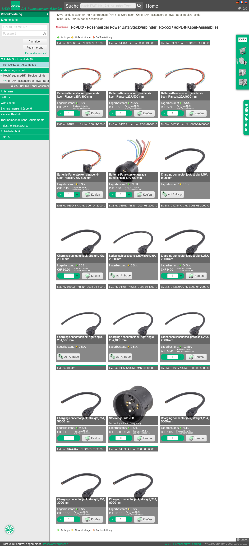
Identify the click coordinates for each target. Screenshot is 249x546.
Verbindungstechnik (71, 15)
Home (152, 6)
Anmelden (35, 42)
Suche (72, 6)
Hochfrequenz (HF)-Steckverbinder (110, 15)
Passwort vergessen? (36, 53)
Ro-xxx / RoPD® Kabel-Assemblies (80, 19)
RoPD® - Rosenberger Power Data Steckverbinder (169, 15)
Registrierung (35, 48)
